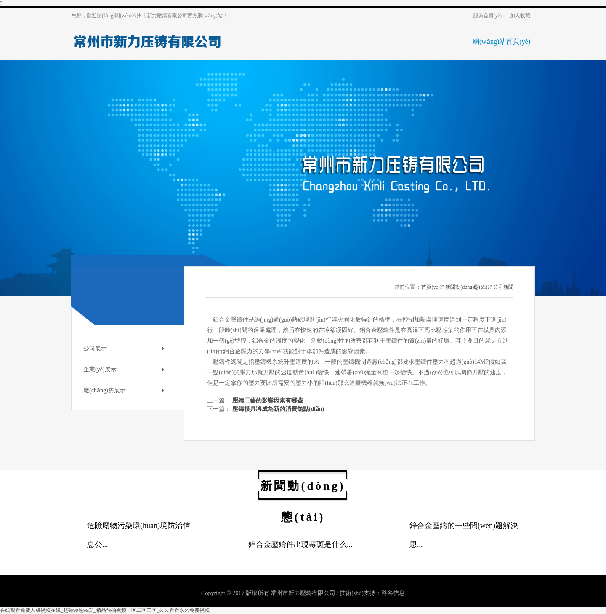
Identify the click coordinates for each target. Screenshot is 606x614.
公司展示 (95, 348)
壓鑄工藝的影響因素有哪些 (267, 400)
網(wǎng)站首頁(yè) (501, 41)
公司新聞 (503, 287)
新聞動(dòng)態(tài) (466, 287)
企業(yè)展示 (100, 369)
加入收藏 (520, 16)
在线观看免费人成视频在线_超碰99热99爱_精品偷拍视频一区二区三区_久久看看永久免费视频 (105, 610)
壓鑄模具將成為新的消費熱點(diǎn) (278, 409)
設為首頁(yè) (487, 16)
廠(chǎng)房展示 (104, 390)
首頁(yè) (430, 287)
